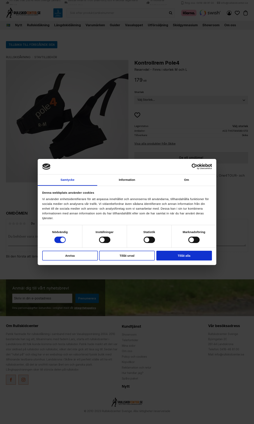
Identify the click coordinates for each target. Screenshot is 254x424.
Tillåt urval (127, 255)
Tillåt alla (184, 255)
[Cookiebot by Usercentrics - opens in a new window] (194, 166)
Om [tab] (186, 179)
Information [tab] (127, 179)
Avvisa (70, 255)
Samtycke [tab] (67, 179)
